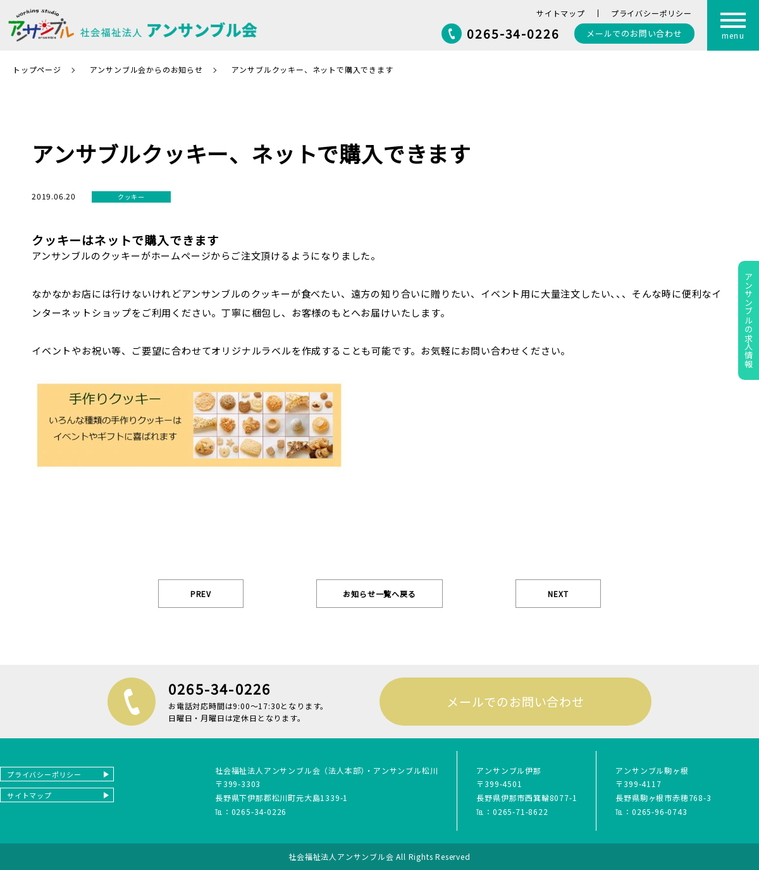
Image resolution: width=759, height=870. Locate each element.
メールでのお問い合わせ (515, 701)
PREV (200, 593)
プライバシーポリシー (651, 13)
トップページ (37, 69)
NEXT (558, 593)
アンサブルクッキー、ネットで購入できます (312, 69)
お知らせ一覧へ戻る (379, 593)
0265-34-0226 (513, 33)
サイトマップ (560, 13)
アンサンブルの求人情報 (749, 320)
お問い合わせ (634, 33)
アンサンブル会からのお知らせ (146, 69)
